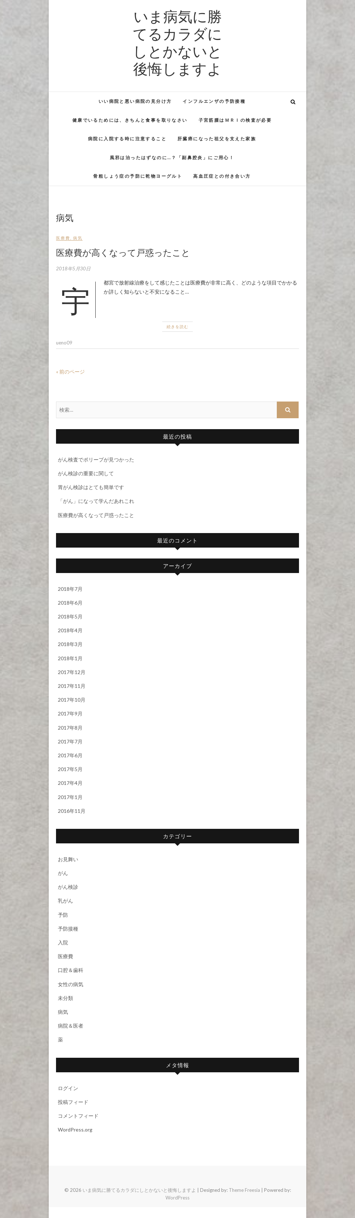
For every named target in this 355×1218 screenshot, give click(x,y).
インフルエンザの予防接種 (214, 101)
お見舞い (68, 859)
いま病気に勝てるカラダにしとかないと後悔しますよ (177, 42)
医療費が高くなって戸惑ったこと (123, 252)
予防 (63, 915)
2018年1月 (70, 658)
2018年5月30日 (73, 268)
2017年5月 (70, 769)
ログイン (68, 1088)
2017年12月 (71, 672)
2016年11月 (71, 811)
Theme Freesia (244, 1190)
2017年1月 (70, 797)
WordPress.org (75, 1129)
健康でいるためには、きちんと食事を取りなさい (130, 120)
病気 (78, 237)
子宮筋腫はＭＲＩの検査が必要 (235, 120)
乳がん (65, 901)
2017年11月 (71, 686)
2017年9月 (70, 713)
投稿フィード (73, 1102)
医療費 (63, 237)
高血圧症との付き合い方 (222, 176)
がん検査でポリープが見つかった (96, 459)
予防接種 (68, 928)
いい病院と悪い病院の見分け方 (135, 101)
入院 (63, 942)
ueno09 (64, 343)
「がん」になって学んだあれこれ (96, 501)
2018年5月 (70, 616)
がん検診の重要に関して (86, 473)
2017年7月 (70, 741)
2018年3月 (70, 644)
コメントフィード (78, 1116)
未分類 (65, 998)
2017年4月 (70, 783)
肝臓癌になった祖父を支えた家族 (217, 138)
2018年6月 (70, 603)
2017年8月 (70, 728)
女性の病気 (70, 984)
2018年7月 (70, 589)
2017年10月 (71, 700)
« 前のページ (70, 371)
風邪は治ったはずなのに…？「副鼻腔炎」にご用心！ (172, 157)
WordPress (177, 1198)
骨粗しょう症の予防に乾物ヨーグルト (137, 176)
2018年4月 (70, 630)
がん (63, 873)
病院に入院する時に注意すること (127, 138)
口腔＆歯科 (70, 970)
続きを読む (177, 326)
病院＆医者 (70, 1026)
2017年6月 (70, 755)
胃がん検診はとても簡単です (91, 487)
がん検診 (68, 887)
